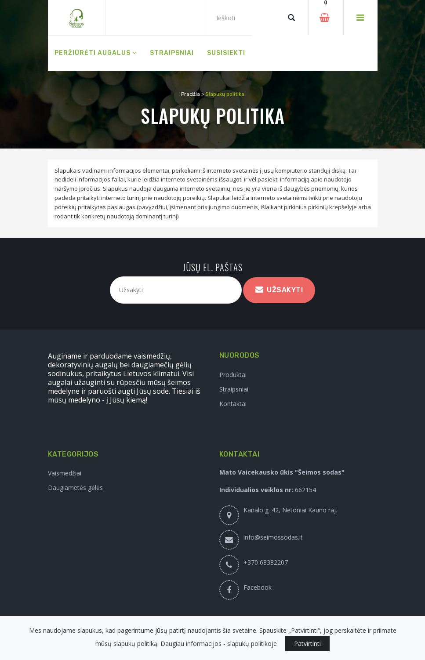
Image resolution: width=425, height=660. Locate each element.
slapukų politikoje (252, 643)
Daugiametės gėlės (75, 487)
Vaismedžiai (64, 473)
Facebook (257, 587)
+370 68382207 (265, 562)
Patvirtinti (307, 643)
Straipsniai (233, 389)
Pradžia (190, 94)
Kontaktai (233, 403)
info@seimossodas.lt (273, 537)
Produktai (233, 374)
